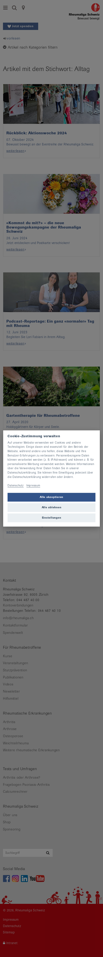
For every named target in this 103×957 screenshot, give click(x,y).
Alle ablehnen (51, 507)
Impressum (33, 485)
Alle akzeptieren (51, 497)
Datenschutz (15, 485)
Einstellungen (51, 517)
